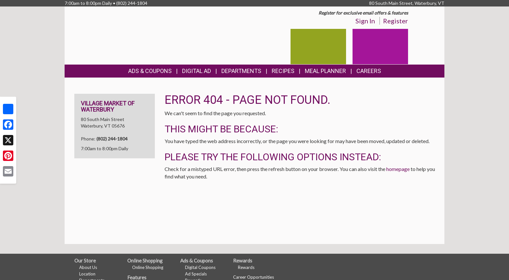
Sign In (365, 21)
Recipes (283, 70)
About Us (88, 267)
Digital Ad (196, 70)
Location (87, 273)
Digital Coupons (200, 267)
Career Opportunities (253, 277)
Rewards (246, 267)
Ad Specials (196, 273)
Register (395, 21)
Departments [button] (241, 70)
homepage (398, 169)
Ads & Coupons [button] (150, 70)
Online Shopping (147, 267)
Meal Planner (325, 70)
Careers (368, 70)
